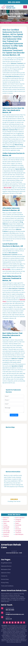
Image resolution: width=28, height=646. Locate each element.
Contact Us (4, 576)
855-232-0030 (14, 2)
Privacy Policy (5, 582)
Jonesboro (6, 534)
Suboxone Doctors (6, 566)
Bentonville (6, 521)
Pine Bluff (18, 521)
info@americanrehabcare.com (15, 614)
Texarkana (18, 532)
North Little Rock (19, 517)
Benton (8, 22)
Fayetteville (6, 527)
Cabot (4, 523)
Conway (5, 525)
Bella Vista (6, 517)
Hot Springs (6, 530)
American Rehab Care (11, 546)
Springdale (18, 530)
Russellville (18, 525)
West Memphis (19, 534)
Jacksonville (6, 532)
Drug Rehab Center (6, 563)
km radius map (14, 446)
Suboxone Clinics (5, 572)
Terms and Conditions (7, 586)
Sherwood (18, 529)
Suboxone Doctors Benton (18, 22)
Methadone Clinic (6, 569)
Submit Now (14, 415)
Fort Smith (6, 529)
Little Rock (6, 536)
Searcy (17, 527)
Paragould (18, 519)
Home (2, 22)
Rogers (17, 523)
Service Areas (5, 579)
